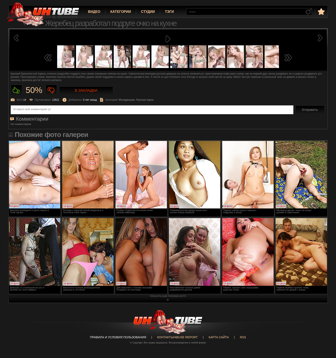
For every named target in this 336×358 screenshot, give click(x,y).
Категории (120, 11)
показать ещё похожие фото (168, 296)
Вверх (326, 337)
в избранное (321, 11)
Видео (94, 11)
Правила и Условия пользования (118, 337)
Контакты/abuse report (177, 337)
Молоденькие (127, 99)
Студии (148, 11)
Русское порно (145, 99)
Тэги (169, 11)
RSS (243, 337)
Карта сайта (219, 337)
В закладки (86, 90)
